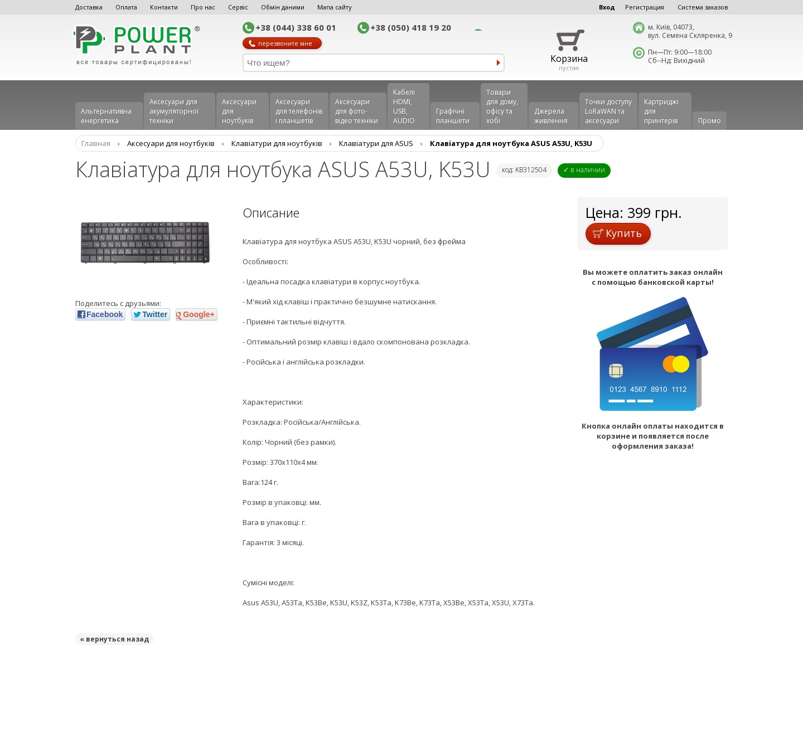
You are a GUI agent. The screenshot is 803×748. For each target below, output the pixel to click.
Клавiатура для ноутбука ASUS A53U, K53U (511, 143)
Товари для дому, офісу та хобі (502, 106)
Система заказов (703, 7)
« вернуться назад (114, 639)
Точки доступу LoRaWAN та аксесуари (608, 111)
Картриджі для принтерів (661, 111)
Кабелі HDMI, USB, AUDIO (404, 106)
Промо (709, 120)
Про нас (203, 7)
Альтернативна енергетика (106, 115)
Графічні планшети (453, 115)
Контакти (164, 7)
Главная (95, 143)
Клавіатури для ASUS (376, 143)
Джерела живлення (551, 115)
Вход (607, 7)
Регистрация (644, 7)
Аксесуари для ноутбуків (239, 111)
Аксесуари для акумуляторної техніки (174, 111)
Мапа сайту (334, 7)
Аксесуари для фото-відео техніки (356, 111)
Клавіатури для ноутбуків (276, 143)
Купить (617, 233)
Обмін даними (282, 7)
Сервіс (238, 7)
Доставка (89, 7)
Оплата (126, 7)
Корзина (569, 58)
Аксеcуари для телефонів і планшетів (298, 111)
